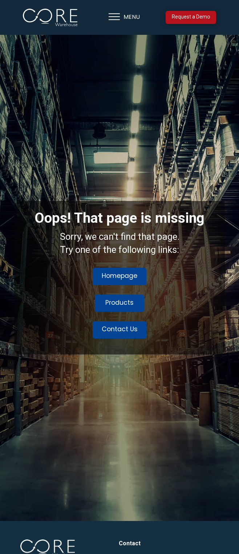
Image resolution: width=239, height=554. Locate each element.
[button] (124, 17)
